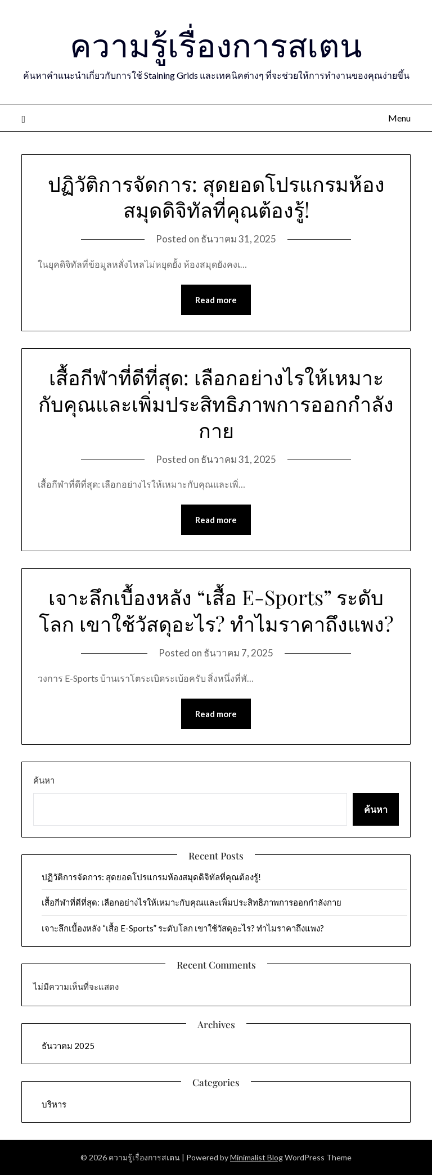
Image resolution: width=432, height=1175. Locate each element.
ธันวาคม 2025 (68, 1046)
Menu (399, 117)
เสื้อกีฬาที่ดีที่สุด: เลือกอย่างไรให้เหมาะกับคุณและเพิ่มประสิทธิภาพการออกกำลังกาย (216, 403)
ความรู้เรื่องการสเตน (216, 44)
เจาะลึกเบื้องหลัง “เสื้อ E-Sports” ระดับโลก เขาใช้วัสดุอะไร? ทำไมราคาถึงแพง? (216, 610)
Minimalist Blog (256, 1157)
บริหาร (54, 1104)
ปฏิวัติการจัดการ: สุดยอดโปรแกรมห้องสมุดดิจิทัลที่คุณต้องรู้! (216, 196)
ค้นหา (44, 780)
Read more (216, 300)
